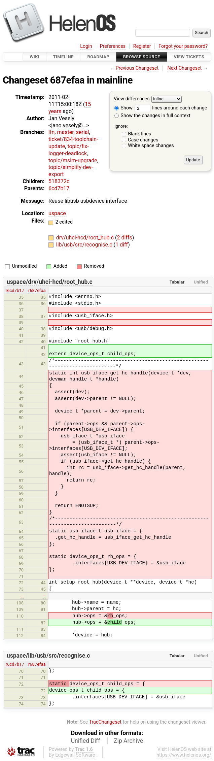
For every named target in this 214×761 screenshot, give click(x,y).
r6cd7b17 (15, 290)
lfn (51, 132)
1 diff (121, 244)
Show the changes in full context (152, 116)
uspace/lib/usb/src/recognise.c (48, 655)
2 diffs (124, 237)
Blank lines (139, 134)
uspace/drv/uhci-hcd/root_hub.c (50, 281)
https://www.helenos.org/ (183, 755)
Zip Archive (128, 740)
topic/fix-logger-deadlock (68, 150)
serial (82, 132)
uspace (57, 213)
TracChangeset (105, 722)
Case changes (143, 140)
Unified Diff (85, 740)
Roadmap (98, 56)
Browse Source (141, 56)
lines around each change (171, 108)
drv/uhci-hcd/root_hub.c (85, 237)
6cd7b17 (58, 188)
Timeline (63, 56)
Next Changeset (184, 68)
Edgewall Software (75, 755)
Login (86, 46)
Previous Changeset (137, 68)
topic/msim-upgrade (72, 160)
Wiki (34, 56)
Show (123, 108)
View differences (132, 99)
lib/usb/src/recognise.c (85, 244)
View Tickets (189, 56)
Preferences (113, 46)
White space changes (151, 145)
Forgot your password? (183, 46)
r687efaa (37, 290)
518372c (58, 181)
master (65, 132)
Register (142, 46)
